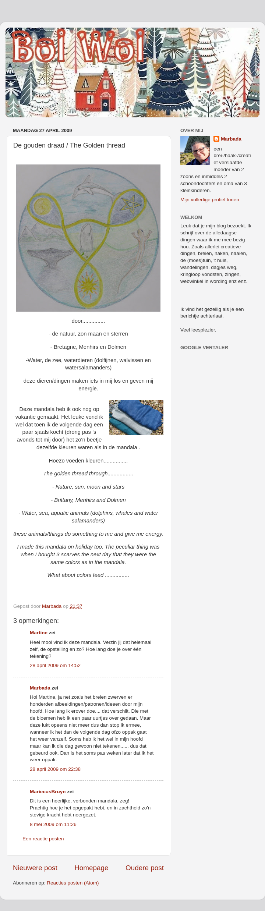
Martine (38, 632)
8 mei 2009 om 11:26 (53, 824)
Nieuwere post (35, 868)
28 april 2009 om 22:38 (55, 769)
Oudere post (145, 868)
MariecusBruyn (48, 791)
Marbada (40, 688)
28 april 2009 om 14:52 (55, 665)
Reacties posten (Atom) (73, 883)
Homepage (91, 868)
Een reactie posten (43, 838)
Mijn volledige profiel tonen (209, 199)
